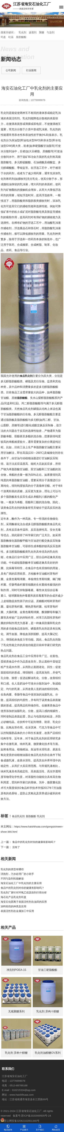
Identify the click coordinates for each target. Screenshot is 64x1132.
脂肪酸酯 (21, 37)
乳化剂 (22, 32)
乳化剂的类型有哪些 (12, 869)
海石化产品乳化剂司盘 (13, 897)
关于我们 (40, 1128)
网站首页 (56, 1128)
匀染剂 (50, 32)
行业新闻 (31, 70)
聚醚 (41, 32)
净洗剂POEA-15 (16, 969)
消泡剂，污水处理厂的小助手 (17, 873)
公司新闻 (11, 70)
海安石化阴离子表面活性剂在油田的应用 (24, 901)
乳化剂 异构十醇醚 (47, 1011)
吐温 (10, 37)
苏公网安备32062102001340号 (20, 1120)
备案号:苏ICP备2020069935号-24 (32, 1115)
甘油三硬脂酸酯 (47, 969)
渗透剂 (33, 32)
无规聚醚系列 (16, 1011)
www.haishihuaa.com (22, 1094)
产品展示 (24, 1128)
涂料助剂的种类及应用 (13, 906)
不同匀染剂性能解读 (12, 878)
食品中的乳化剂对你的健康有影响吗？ (22, 887)
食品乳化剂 (18, 816)
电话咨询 (8, 1128)
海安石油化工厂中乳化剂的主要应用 (21, 883)
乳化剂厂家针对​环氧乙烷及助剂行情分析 (24, 892)
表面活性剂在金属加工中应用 (17, 911)
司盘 (3, 37)
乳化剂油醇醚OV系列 (48, 1052)
